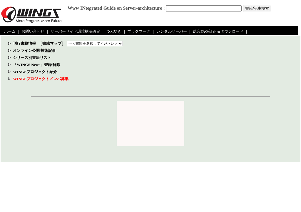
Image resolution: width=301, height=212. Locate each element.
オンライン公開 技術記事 (34, 50)
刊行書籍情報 (24, 43)
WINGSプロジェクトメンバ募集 (40, 79)
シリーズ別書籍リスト (32, 57)
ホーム (10, 31)
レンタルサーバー (171, 31)
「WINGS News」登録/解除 (36, 64)
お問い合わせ (32, 31)
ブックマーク (138, 31)
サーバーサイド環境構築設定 (75, 31)
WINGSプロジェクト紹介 (35, 71)
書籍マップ (51, 43)
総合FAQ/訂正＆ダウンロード (218, 31)
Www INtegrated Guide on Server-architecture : (116, 8)
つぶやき (113, 31)
